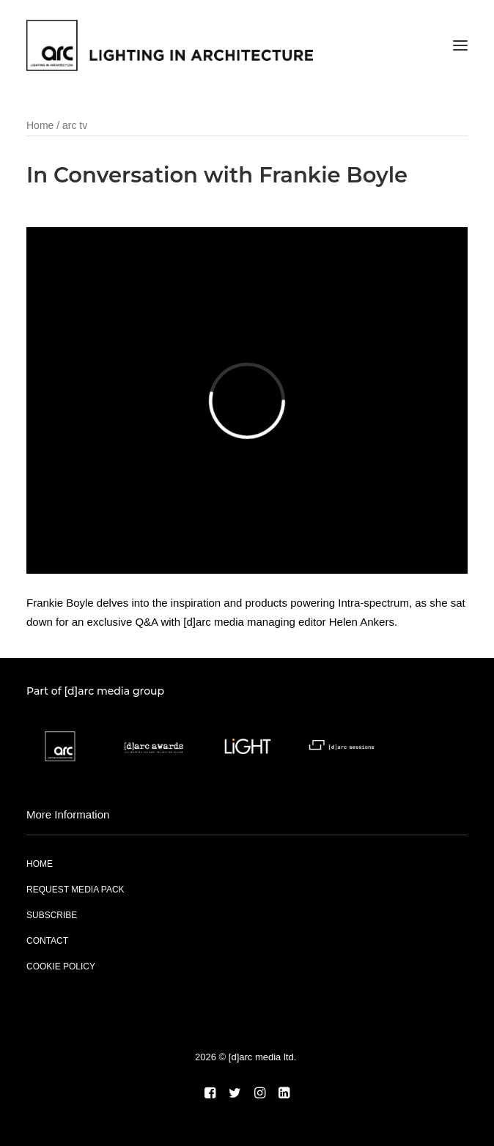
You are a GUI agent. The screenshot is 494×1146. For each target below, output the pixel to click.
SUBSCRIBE (51, 915)
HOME (39, 864)
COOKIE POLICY (60, 966)
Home (40, 125)
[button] (460, 45)
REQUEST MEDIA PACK (75, 889)
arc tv (74, 125)
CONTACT (47, 941)
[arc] (169, 45)
